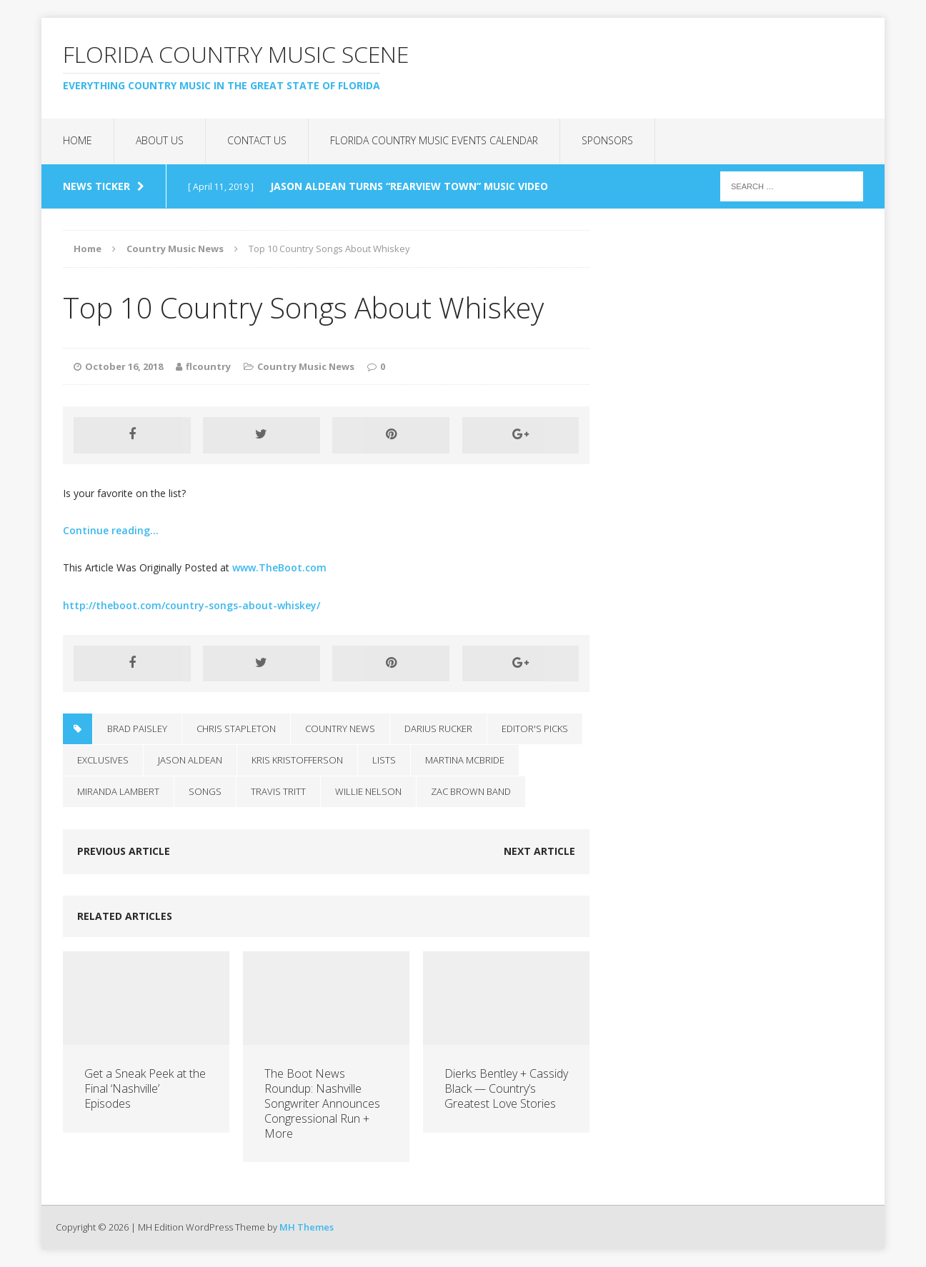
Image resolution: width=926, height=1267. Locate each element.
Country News (340, 728)
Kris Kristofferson (297, 759)
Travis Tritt (278, 791)
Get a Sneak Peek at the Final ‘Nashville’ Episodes (145, 1088)
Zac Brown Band (471, 791)
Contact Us (257, 140)
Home (77, 140)
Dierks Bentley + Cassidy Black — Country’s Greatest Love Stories (506, 1088)
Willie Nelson (368, 791)
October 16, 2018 (124, 366)
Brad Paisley (137, 728)
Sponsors (607, 140)
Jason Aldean (190, 759)
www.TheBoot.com (279, 567)
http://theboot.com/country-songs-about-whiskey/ (191, 605)
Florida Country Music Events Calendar (434, 140)
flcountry (208, 366)
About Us (160, 140)
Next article (539, 851)
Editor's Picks (535, 728)
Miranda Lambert (118, 791)
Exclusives (103, 759)
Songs (205, 791)
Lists (384, 759)
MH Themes (306, 1227)
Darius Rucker (438, 728)
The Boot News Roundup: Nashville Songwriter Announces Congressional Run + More (322, 1103)
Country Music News (305, 366)
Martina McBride (464, 759)
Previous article (123, 851)
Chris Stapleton (236, 728)
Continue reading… (111, 530)
